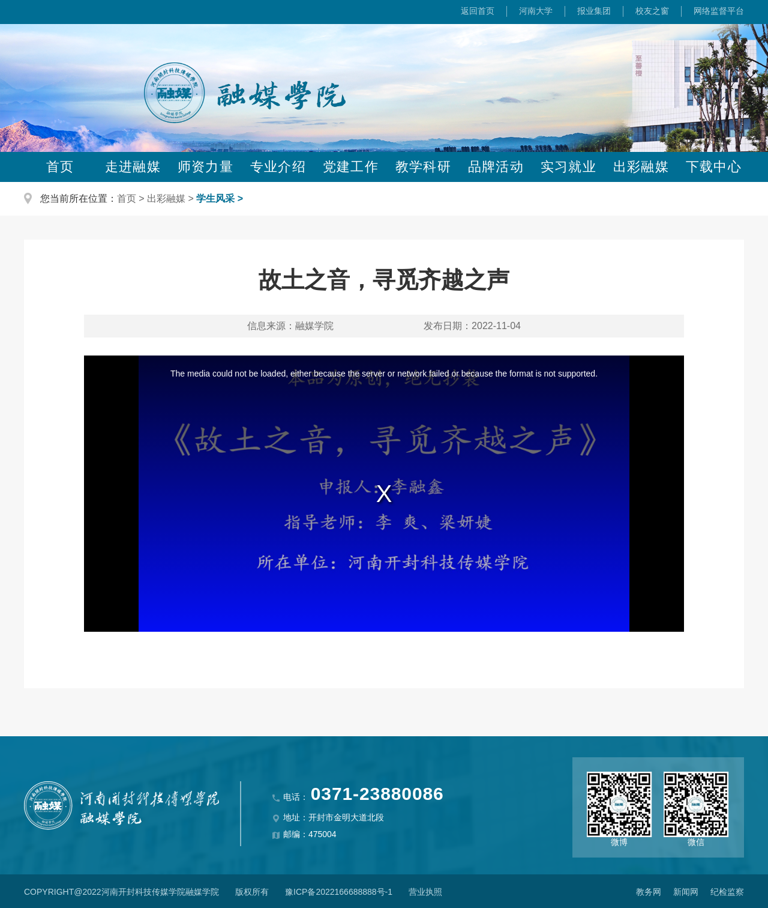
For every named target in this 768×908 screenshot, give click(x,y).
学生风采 (215, 198)
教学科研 (423, 166)
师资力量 (205, 166)
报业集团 (594, 11)
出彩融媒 (640, 166)
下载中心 (713, 166)
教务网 (648, 892)
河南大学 (536, 11)
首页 (60, 166)
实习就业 (568, 166)
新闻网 (685, 892)
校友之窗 (652, 11)
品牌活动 (495, 166)
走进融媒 (132, 166)
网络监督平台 (719, 11)
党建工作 (350, 166)
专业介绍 (277, 166)
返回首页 (477, 11)
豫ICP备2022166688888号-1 (338, 892)
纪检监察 (727, 892)
